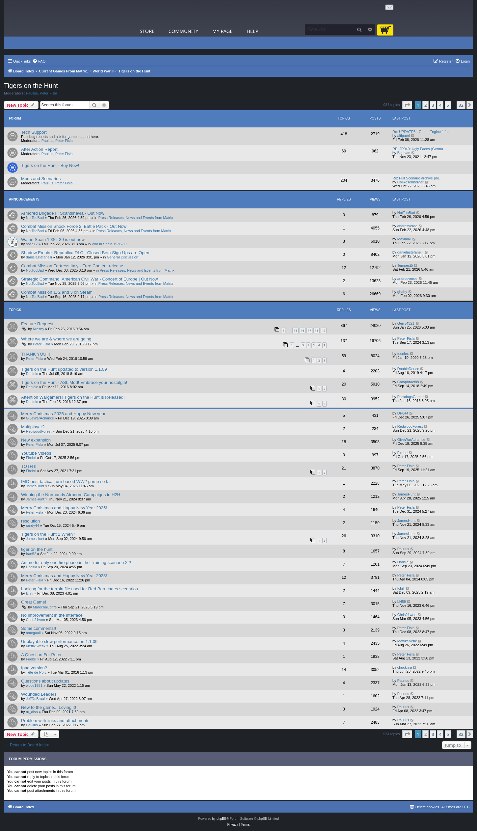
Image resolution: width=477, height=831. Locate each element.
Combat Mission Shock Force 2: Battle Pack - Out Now (73, 226)
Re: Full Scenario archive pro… (417, 178)
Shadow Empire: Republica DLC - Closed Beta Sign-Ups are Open (85, 252)
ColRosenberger (410, 182)
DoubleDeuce (408, 369)
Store (147, 31)
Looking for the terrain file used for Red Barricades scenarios (79, 588)
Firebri (31, 458)
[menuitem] (38, 61)
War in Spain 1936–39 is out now (53, 239)
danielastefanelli (39, 257)
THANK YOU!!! (35, 354)
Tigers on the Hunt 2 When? (48, 534)
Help (252, 31)
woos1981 (34, 685)
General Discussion (122, 257)
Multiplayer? (32, 426)
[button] (407, 105)
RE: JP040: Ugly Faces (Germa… (419, 149)
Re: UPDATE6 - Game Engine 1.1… (421, 132)
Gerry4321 (405, 323)
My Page (222, 31)
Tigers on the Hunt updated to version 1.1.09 (64, 369)
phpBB (221, 818)
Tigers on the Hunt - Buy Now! (50, 165)
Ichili (29, 593)
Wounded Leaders (39, 694)
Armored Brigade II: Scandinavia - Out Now (62, 213)
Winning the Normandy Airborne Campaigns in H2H (70, 494)
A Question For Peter (41, 654)
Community (183, 31)
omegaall (33, 633)
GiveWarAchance (40, 418)
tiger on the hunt (36, 549)
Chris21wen (35, 620)
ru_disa (32, 712)
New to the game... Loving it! (48, 707)
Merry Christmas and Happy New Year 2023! (64, 575)
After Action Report (39, 149)
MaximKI (404, 239)
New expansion (36, 440)
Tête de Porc (36, 672)
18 (316, 330)
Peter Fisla (48, 93)
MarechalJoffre (45, 607)
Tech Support (34, 132)
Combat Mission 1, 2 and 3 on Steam (57, 292)
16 (302, 330)
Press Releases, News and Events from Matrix (135, 218)
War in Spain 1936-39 (109, 244)
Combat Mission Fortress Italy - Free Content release (72, 265)
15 (295, 330)
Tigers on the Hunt (31, 85)
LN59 (401, 601)
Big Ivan (404, 153)
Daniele (32, 374)
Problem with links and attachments (55, 720)
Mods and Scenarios (41, 178)
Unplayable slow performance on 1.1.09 (59, 641)
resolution (30, 521)
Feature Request (37, 323)
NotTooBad (35, 218)
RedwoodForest (39, 431)
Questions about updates (45, 681)
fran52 (31, 554)
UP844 (403, 413)
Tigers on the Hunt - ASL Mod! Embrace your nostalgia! (74, 382)
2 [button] (425, 105)
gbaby (402, 292)
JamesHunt (35, 486)
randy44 (32, 525)
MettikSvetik (35, 646)
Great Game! (33, 602)
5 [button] (448, 105)
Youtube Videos (36, 453)
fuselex (403, 354)
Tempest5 (405, 265)
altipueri (403, 136)
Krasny (38, 329)
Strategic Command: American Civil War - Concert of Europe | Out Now (89, 279)
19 (323, 330)
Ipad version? (34, 667)
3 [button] (433, 105)
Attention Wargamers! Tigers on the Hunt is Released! (73, 397)
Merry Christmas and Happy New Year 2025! (64, 507)
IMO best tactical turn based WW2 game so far (66, 481)
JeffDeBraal (35, 699)
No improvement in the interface (52, 615)
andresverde (407, 226)
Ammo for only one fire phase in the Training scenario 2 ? (76, 562)
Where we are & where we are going (56, 338)
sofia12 (32, 244)
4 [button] (440, 105)
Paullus (32, 93)
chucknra (404, 667)
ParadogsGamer (410, 397)
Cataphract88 (408, 382)
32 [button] (461, 105)
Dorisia (31, 567)
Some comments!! (38, 628)
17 (309, 330)
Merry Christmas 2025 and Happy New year (63, 413)
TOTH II (29, 466)
